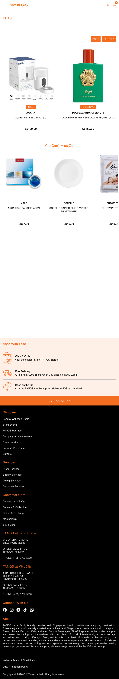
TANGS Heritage (12, 430)
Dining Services (12, 480)
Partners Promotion (14, 448)
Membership (10, 519)
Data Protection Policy (15, 666)
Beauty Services (12, 474)
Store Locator (10, 442)
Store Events (10, 424)
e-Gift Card (9, 524)
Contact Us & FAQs (14, 501)
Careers (7, 453)
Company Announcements (18, 436)
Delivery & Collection (15, 507)
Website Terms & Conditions (19, 660)
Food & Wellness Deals (16, 419)
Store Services (11, 469)
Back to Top (59, 401)
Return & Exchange (14, 513)
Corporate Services (14, 486)
